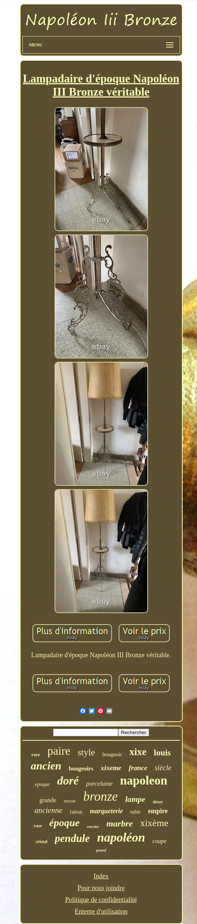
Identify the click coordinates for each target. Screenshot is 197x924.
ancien (46, 766)
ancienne (49, 810)
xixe (138, 751)
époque (64, 822)
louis (162, 752)
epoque (42, 784)
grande (47, 800)
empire (158, 811)
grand (101, 850)
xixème (154, 823)
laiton (76, 812)
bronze (100, 796)
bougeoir (112, 754)
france (138, 768)
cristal (42, 841)
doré (68, 780)
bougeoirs (81, 768)
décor (158, 802)
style (86, 752)
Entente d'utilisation (101, 911)
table (135, 812)
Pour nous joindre (100, 888)
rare (35, 754)
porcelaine (99, 783)
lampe (135, 799)
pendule (72, 838)
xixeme (111, 768)
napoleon (143, 780)
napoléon (121, 837)
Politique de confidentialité (101, 899)
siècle (163, 768)
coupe (159, 841)
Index (101, 876)
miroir (70, 801)
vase (38, 825)
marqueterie (106, 811)
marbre (119, 823)
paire (59, 750)
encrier (93, 826)
